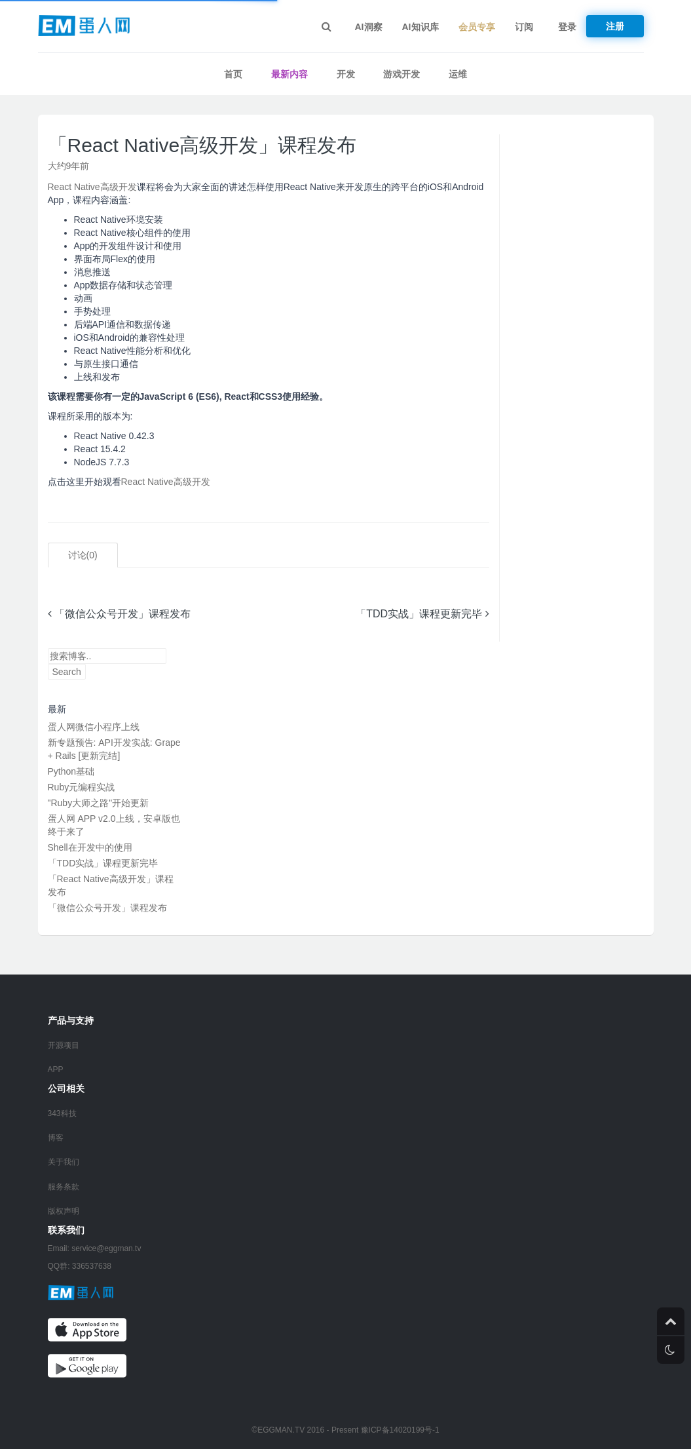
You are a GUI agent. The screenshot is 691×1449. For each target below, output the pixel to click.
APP (56, 1069)
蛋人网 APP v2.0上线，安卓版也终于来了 (114, 825)
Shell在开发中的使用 (90, 847)
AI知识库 (420, 27)
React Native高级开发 (92, 187)
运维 (458, 74)
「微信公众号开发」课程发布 (119, 613)
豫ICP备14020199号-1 (400, 1430)
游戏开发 (401, 74)
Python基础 (71, 771)
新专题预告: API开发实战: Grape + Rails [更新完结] (114, 749)
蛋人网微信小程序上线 (94, 727)
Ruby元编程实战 (81, 787)
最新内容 (289, 74)
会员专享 (476, 27)
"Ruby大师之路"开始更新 (98, 803)
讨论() (83, 555)
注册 (615, 26)
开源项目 (63, 1045)
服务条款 (63, 1186)
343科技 (62, 1113)
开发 (346, 74)
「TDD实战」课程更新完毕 (422, 613)
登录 (567, 27)
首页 (233, 74)
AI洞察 (369, 27)
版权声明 (63, 1211)
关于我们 (63, 1162)
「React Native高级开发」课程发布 (202, 145)
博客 (56, 1137)
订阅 (524, 27)
